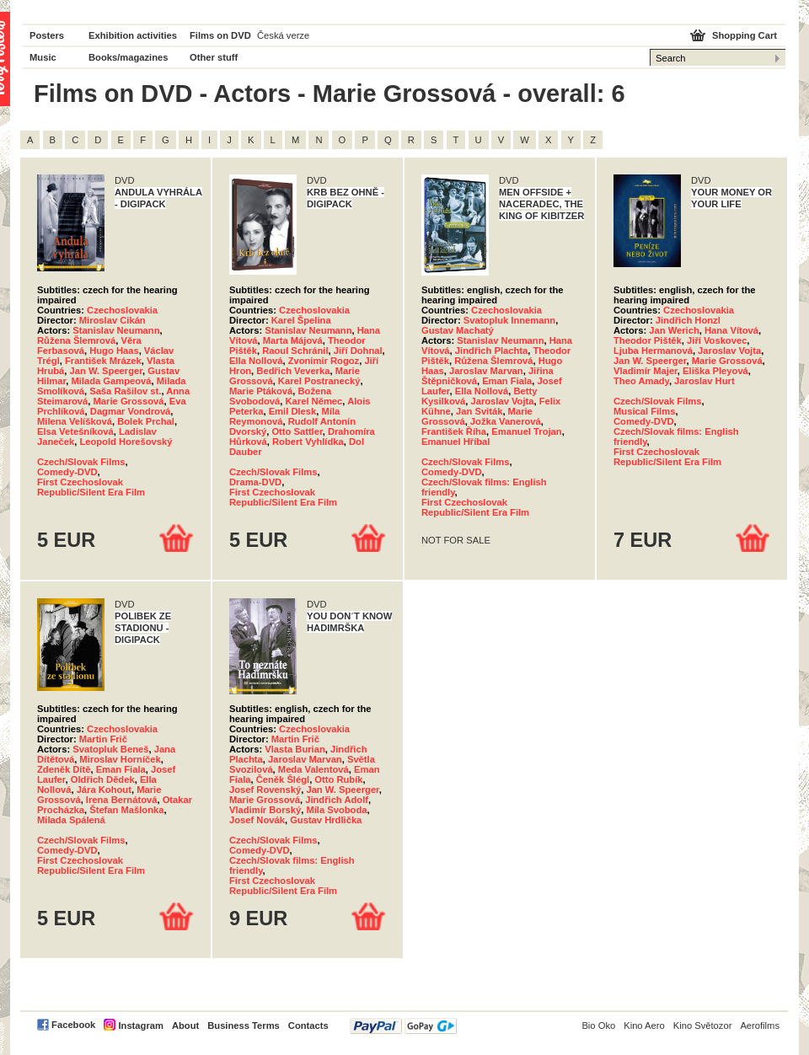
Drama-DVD (255, 482)
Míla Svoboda (336, 810)
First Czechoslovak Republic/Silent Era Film (91, 487)
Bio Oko (598, 1025)
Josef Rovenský (265, 790)
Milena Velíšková (74, 421)
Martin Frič (103, 739)
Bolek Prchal (145, 421)
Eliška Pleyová (715, 371)
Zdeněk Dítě (63, 769)
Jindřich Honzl (688, 320)
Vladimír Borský (265, 810)
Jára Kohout (104, 790)
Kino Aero (644, 1025)
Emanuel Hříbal (455, 441)
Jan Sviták (479, 411)
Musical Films (644, 411)
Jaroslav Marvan (486, 371)
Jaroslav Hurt (704, 381)
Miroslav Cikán (112, 320)
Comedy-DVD (67, 472)
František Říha (453, 431)
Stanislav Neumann (115, 330)
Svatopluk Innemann (509, 320)
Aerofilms (760, 1025)
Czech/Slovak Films (81, 462)
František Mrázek (103, 361)
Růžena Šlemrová (76, 340)
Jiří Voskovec (717, 340)
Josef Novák (257, 820)
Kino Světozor (702, 1025)
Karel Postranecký (319, 381)
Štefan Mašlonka (126, 810)
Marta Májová (293, 340)
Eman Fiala (507, 381)
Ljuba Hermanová (653, 350)
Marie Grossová (129, 401)
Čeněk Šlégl (282, 779)
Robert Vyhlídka (308, 441)
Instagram (140, 1025)
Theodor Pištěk (647, 340)
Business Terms (243, 1025)
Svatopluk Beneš (110, 749)
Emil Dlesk (293, 411)
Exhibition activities (132, 35)
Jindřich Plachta (491, 350)
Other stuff (214, 57)
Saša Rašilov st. (125, 391)
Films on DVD (220, 35)
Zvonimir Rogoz (324, 361)
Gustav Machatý (457, 330)
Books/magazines (128, 57)
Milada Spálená (71, 820)
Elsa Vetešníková (75, 431)
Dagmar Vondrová (130, 411)
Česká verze (283, 35)
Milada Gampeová (111, 381)
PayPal (403, 1026)
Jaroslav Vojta (501, 401)
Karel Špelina (301, 320)
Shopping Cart (744, 35)
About (185, 1025)
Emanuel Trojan (526, 431)
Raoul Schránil (295, 350)
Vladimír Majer (645, 371)
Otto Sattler (296, 431)
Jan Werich (674, 330)
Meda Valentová (313, 769)
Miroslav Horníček (119, 759)
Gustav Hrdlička (326, 820)
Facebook (73, 1025)
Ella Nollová (255, 361)
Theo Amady (641, 381)
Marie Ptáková (260, 391)
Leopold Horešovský (125, 441)
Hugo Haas (113, 350)
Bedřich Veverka (292, 371)
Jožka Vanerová (505, 421)
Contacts (308, 1025)
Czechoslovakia (122, 310)
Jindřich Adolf (336, 800)
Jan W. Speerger (106, 371)
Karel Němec (314, 401)
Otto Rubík (338, 779)
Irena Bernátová (122, 800)
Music (42, 57)
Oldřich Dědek (103, 779)
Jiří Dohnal (358, 350)
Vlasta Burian (295, 749)
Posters (46, 35)
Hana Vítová (731, 330)
